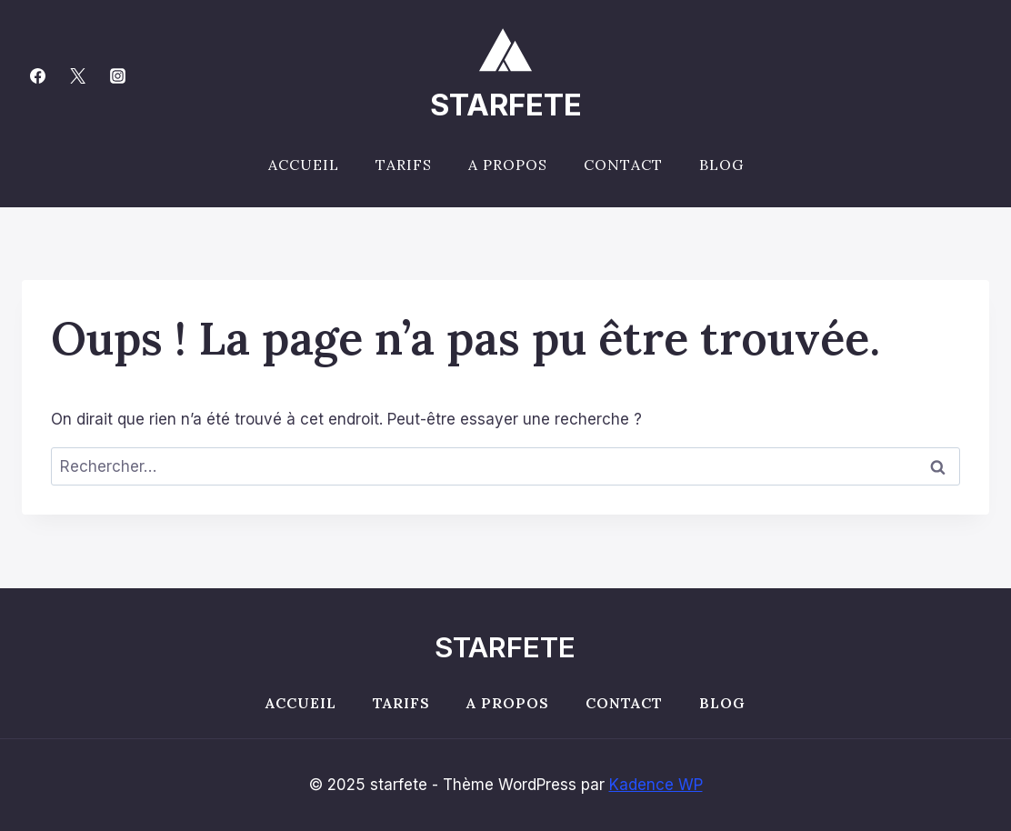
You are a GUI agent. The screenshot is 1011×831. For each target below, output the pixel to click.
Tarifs (403, 164)
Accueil (303, 164)
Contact (623, 164)
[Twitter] (77, 75)
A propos (507, 164)
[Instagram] (117, 75)
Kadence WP (656, 785)
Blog (721, 164)
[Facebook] (37, 75)
